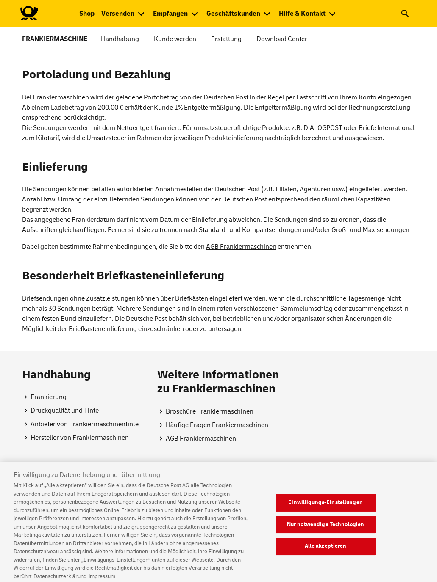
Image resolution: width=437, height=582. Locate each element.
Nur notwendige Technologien (326, 527)
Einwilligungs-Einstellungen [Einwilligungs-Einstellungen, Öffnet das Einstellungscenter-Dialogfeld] (325, 506)
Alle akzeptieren (326, 549)
